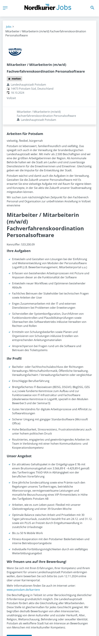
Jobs (8, 26)
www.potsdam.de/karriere (23, 572)
